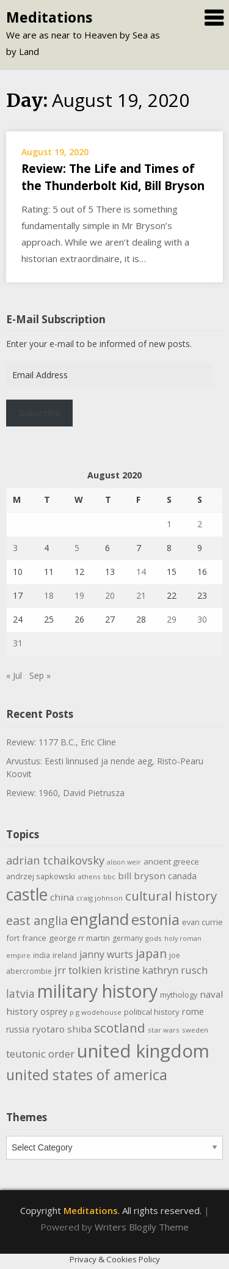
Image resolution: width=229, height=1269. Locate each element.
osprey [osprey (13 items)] (53, 1011)
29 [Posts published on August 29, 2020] (171, 619)
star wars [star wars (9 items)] (164, 1029)
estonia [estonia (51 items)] (155, 919)
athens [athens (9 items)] (89, 876)
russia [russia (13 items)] (17, 1029)
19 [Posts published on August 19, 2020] (79, 595)
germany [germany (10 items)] (127, 938)
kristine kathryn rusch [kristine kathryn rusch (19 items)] (156, 970)
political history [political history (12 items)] (152, 1011)
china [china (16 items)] (62, 897)
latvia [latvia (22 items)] (20, 993)
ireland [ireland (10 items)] (65, 955)
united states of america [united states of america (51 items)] (86, 1074)
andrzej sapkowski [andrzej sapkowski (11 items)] (40, 876)
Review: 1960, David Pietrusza (65, 793)
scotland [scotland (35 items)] (119, 1027)
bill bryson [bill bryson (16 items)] (141, 875)
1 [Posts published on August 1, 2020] (169, 524)
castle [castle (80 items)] (27, 894)
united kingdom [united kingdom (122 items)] (143, 1051)
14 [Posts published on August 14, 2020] (141, 571)
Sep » (40, 675)
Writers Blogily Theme (142, 1227)
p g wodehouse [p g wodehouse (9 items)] (96, 1012)
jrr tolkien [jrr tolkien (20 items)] (77, 970)
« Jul (14, 675)
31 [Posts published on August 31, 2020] (18, 643)
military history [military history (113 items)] (97, 991)
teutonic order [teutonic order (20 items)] (40, 1054)
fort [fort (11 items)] (13, 937)
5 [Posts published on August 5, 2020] (77, 548)
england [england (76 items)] (99, 919)
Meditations (49, 17)
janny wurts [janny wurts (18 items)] (106, 954)
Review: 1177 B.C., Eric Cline (61, 742)
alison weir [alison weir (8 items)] (124, 862)
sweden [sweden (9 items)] (195, 1029)
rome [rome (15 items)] (193, 1011)
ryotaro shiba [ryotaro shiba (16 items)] (62, 1029)
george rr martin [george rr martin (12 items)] (79, 937)
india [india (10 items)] (41, 955)
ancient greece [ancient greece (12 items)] (171, 861)
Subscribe (39, 413)
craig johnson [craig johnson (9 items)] (99, 897)
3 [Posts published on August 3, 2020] (15, 548)
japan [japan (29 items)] (151, 953)
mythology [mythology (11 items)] (178, 994)
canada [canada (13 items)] (182, 876)
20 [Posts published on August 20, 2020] (110, 595)
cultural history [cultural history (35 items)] (171, 895)
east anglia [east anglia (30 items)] (37, 920)
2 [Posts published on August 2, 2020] (199, 524)
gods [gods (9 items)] (153, 938)
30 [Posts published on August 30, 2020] (202, 619)
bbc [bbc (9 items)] (109, 876)
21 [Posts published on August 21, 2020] (141, 595)
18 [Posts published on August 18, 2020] (49, 595)
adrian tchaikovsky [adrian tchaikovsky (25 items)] (55, 860)
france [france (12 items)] (34, 937)
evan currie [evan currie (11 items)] (202, 921)
